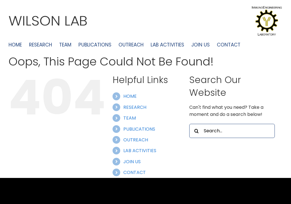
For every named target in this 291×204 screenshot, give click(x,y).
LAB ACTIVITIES (139, 150)
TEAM (129, 118)
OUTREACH (135, 140)
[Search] (196, 131)
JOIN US (132, 161)
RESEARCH (134, 107)
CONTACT (134, 172)
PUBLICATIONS (139, 129)
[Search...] (232, 131)
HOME (130, 96)
